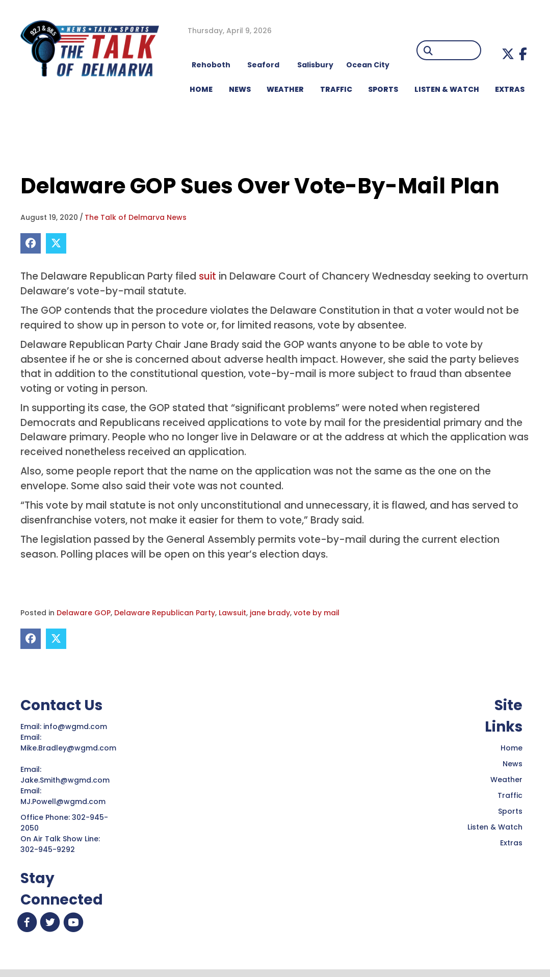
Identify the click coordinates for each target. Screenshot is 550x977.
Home (511, 748)
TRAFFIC (336, 89)
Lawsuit (232, 613)
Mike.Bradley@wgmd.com (68, 748)
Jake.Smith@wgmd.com (66, 780)
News (512, 764)
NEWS (240, 89)
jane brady (270, 613)
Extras (511, 843)
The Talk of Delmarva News (136, 217)
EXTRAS (510, 89)
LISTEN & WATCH (446, 89)
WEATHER (285, 89)
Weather (506, 779)
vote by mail (316, 613)
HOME (201, 89)
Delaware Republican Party (164, 613)
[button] (508, 53)
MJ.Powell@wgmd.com (65, 801)
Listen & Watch (494, 827)
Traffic (509, 795)
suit (209, 276)
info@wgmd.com (76, 726)
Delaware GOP (84, 613)
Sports (383, 89)
